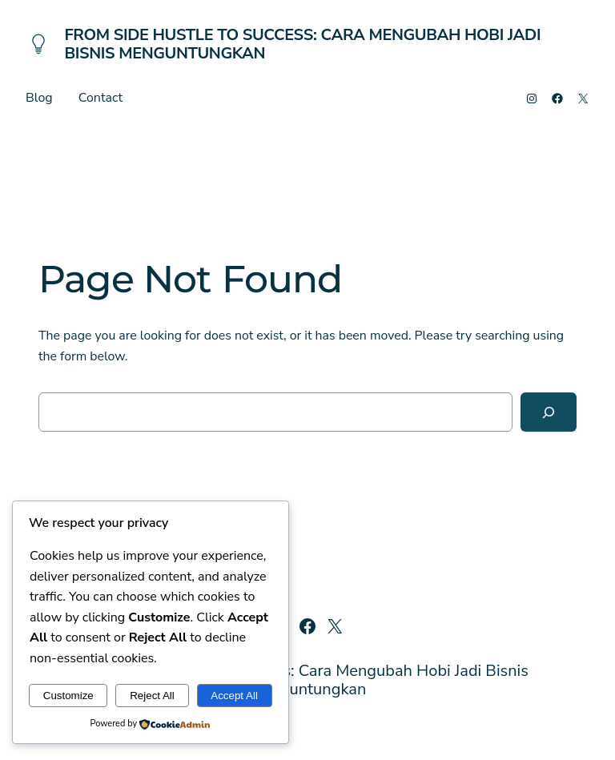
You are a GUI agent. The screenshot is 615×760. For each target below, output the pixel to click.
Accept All (234, 696)
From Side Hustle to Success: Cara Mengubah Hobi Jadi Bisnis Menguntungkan (302, 44)
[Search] (549, 412)
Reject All (152, 696)
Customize (68, 696)
